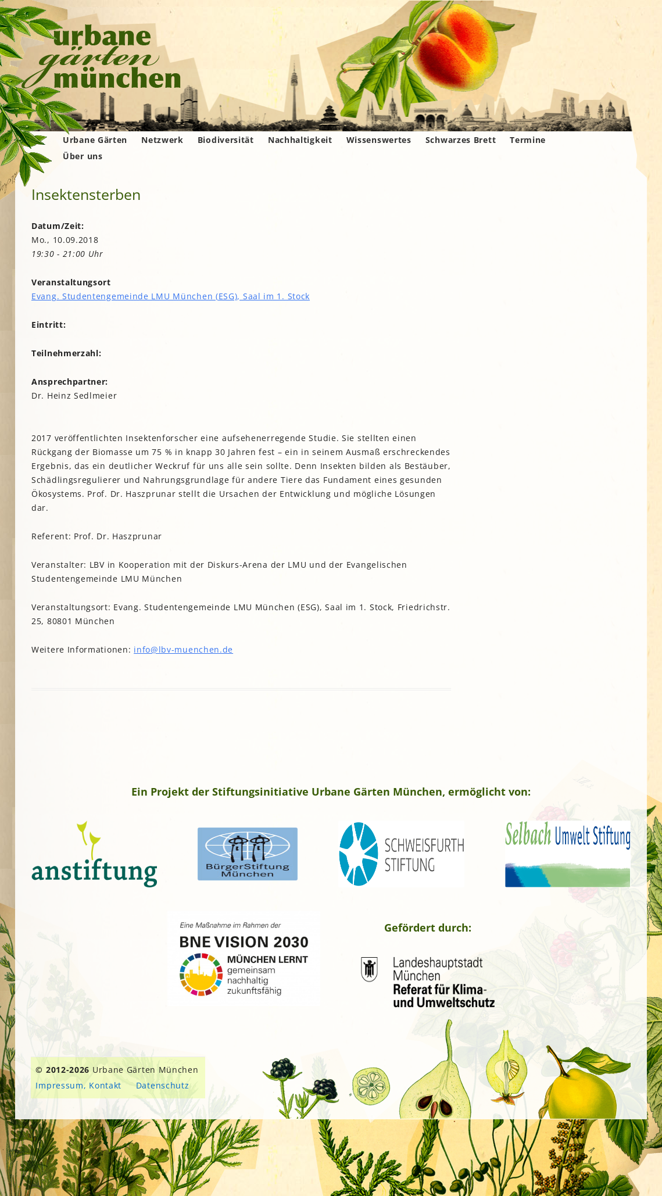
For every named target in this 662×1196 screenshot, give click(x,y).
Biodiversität (226, 139)
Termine (528, 139)
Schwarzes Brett (460, 139)
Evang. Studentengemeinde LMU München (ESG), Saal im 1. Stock (170, 296)
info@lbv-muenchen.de (183, 649)
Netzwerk (162, 139)
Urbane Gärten (95, 139)
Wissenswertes (378, 139)
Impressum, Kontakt (78, 1085)
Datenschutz (162, 1085)
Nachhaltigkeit (300, 139)
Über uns (83, 156)
